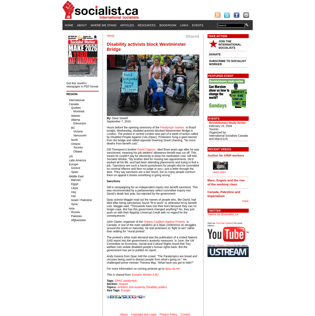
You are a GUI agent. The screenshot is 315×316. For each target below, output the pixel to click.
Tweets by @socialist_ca (223, 214)
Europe (125, 290)
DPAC (119, 280)
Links (184, 25)
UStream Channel (224, 245)
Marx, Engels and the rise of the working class (226, 182)
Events (197, 25)
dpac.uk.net (172, 268)
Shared (123, 284)
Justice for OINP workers (226, 155)
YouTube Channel (224, 223)
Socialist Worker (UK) (144, 274)
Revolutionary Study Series (227, 122)
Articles (127, 25)
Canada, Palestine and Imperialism (224, 194)
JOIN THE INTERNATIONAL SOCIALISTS (230, 44)
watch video (219, 172)
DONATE (215, 54)
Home (69, 25)
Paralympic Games (172, 127)
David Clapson (146, 149)
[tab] (228, 155)
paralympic (130, 280)
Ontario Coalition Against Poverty (164, 221)
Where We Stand (104, 25)
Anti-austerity (137, 287)
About (82, 25)
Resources (147, 25)
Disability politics (156, 287)
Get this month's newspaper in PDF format (82, 85)
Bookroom (168, 25)
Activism (122, 287)
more (245, 201)
